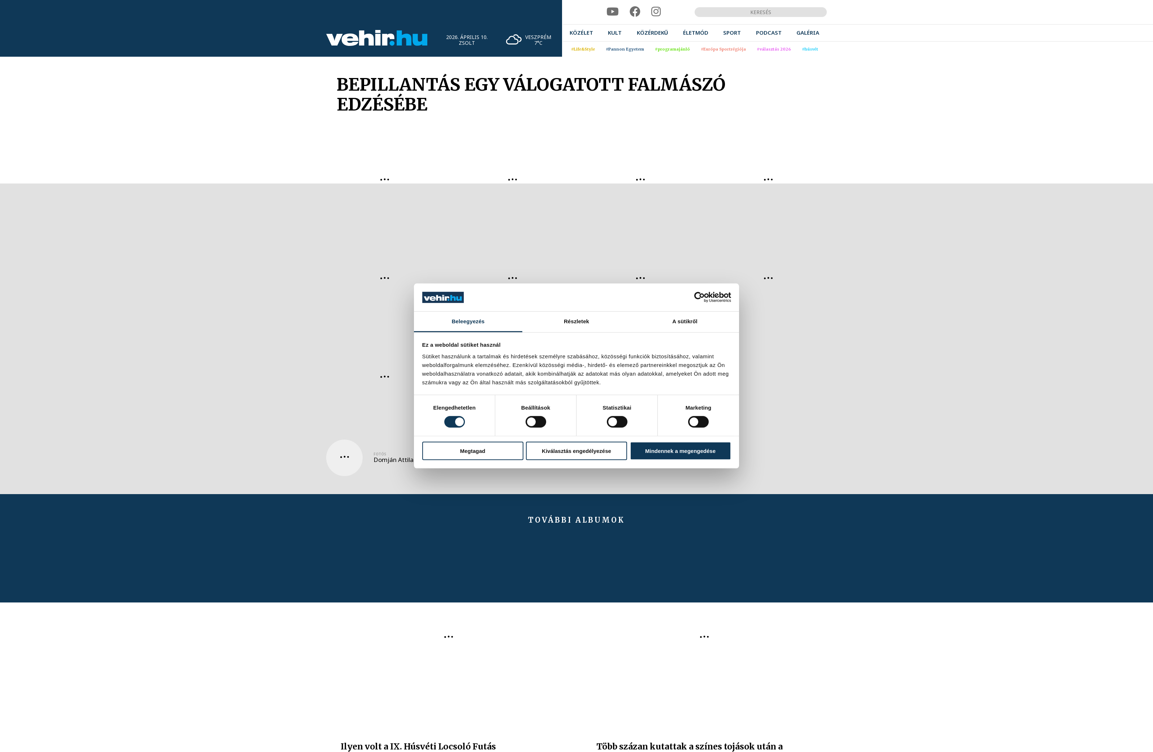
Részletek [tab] (576, 321)
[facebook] (635, 12)
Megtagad (472, 451)
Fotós (379, 454)
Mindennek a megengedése (680, 451)
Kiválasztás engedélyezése (576, 451)
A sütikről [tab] (685, 321)
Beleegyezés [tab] (468, 321)
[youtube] (612, 12)
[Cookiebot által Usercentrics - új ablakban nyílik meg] (699, 297)
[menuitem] (581, 32)
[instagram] (656, 12)
